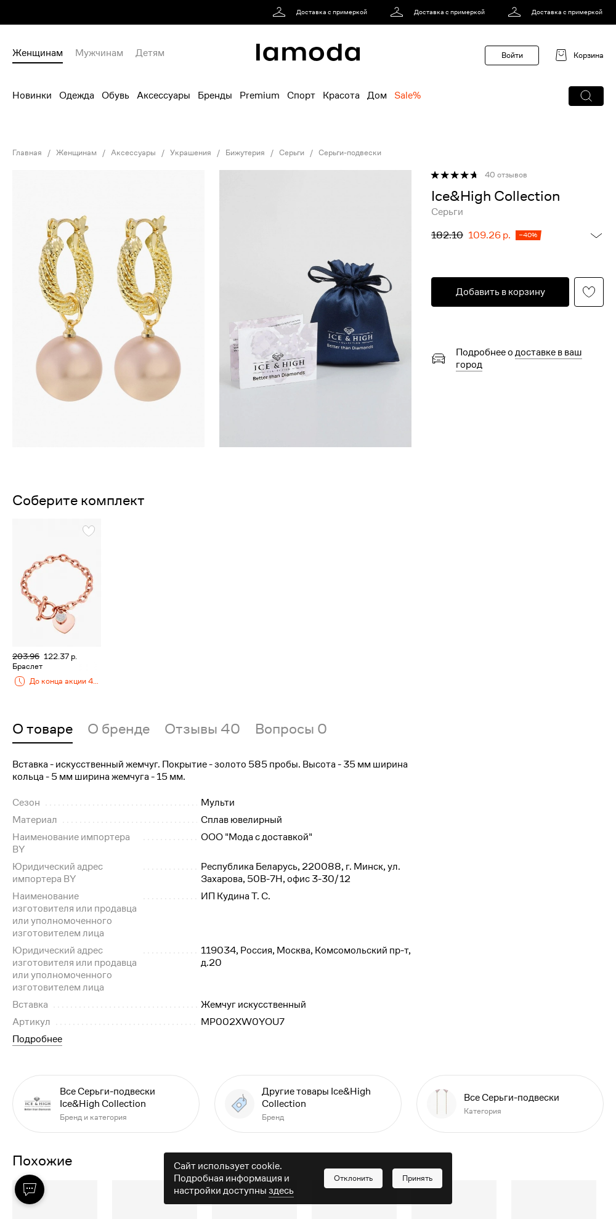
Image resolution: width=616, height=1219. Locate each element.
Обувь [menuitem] (115, 95)
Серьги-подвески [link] (349, 153)
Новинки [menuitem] (32, 95)
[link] (322, 12)
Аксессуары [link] (133, 153)
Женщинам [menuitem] (37, 53)
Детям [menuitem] (150, 53)
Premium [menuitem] (260, 95)
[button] (586, 96)
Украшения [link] (190, 153)
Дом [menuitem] (377, 95)
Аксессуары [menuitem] (163, 95)
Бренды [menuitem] (215, 95)
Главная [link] (27, 153)
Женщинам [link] (76, 153)
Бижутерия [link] (245, 153)
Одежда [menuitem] (76, 95)
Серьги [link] (291, 153)
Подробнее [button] (37, 1039)
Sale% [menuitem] (407, 95)
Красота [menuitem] (341, 95)
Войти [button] (512, 55)
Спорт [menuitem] (301, 95)
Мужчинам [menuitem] (99, 53)
